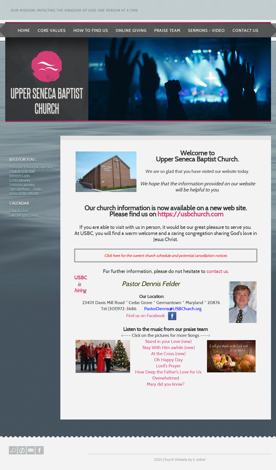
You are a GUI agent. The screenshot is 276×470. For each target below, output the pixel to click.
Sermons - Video (206, 30)
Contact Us (245, 30)
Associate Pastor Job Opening (31, 167)
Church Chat (18, 210)
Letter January (19, 180)
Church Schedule (22, 171)
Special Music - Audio (25, 189)
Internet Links (19, 175)
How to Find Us (90, 30)
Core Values (52, 30)
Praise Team (167, 30)
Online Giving (131, 30)
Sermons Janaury (22, 184)
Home (24, 30)
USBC (80, 278)
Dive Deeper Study (23, 215)
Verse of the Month (23, 193)
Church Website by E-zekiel (184, 459)
